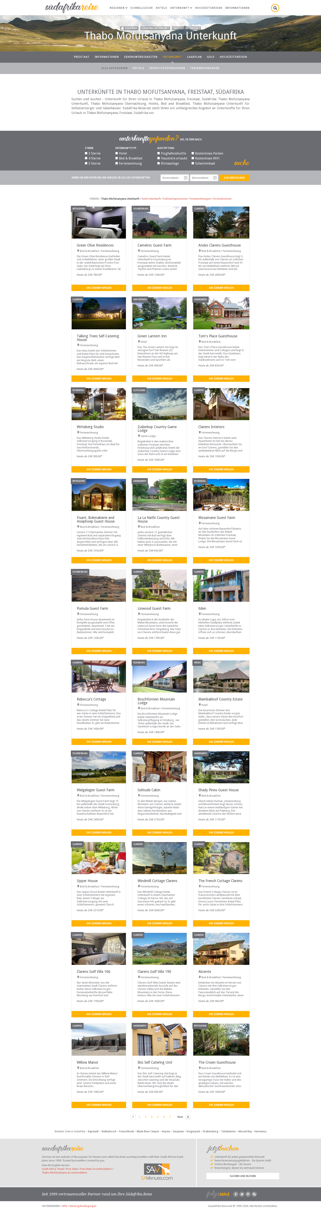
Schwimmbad (203, 163)
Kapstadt (93, 1131)
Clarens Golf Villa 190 (154, 972)
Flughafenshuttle (171, 153)
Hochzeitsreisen (208, 8)
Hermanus (261, 1131)
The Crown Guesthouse (217, 1062)
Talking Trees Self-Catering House (98, 338)
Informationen (237, 8)
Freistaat (81, 57)
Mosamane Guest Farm (216, 518)
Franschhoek (126, 1131)
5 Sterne (93, 163)
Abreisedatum (215, 178)
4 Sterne (93, 158)
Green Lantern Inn (152, 336)
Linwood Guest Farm (154, 608)
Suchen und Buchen (243, 1176)
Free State (72, 1168)
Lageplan (194, 57)
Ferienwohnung (128, 163)
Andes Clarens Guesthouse (219, 245)
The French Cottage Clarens (220, 881)
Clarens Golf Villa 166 (93, 972)
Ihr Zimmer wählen (98, 287)
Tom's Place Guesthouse (217, 336)
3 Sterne (93, 153)
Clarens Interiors (211, 427)
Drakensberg (210, 1131)
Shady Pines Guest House (218, 790)
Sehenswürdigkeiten (141, 57)
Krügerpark (193, 1131)
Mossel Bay (245, 1131)
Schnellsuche (141, 8)
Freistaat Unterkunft (186, 28)
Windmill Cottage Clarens (157, 881)
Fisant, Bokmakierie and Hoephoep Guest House (96, 519)
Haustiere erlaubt (172, 158)
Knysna (166, 1131)
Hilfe (64, 1206)
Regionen (119, 8)
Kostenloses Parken (207, 153)
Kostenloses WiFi (205, 158)
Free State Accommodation (96, 1168)
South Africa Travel (53, 1168)
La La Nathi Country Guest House (159, 519)
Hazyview (178, 1131)
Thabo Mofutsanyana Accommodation (64, 1172)
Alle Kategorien (115, 68)
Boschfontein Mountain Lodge (156, 701)
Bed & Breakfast (128, 158)
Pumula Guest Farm (92, 608)
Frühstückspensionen (167, 68)
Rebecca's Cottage (91, 699)
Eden (202, 608)
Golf (211, 57)
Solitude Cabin (149, 790)
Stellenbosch (108, 1131)
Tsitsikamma (228, 1131)
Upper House (87, 881)
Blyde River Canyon (148, 1131)
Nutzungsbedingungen (83, 1206)
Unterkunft (181, 8)
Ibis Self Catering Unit (155, 1062)
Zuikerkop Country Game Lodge (157, 428)
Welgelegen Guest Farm (95, 790)
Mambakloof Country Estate (220, 699)
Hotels (161, 8)
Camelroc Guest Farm (155, 245)
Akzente (204, 972)
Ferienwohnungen (204, 68)
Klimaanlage (168, 163)
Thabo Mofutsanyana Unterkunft (120, 198)
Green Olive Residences (95, 245)
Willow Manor (87, 1062)
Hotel (121, 153)
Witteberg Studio (90, 427)
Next (180, 1116)
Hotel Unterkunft (151, 198)
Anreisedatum (185, 178)
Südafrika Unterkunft (155, 28)
